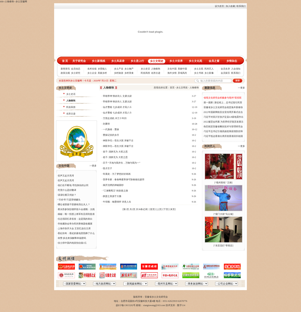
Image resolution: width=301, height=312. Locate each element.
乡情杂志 (231, 61)
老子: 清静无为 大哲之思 (115, 151)
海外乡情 (172, 73)
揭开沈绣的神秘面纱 (113, 185)
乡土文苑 (198, 68)
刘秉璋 (106, 123)
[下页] (166, 209)
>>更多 (93, 165)
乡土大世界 (176, 61)
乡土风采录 (118, 61)
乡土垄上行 (137, 61)
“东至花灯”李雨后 (223, 245)
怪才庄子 (107, 168)
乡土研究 (75, 73)
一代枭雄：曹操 (111, 129)
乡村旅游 (118, 73)
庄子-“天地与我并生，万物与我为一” (121, 162)
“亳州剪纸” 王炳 (223, 182)
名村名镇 (92, 68)
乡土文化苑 (195, 61)
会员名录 (225, 68)
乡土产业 (118, 68)
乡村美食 (129, 73)
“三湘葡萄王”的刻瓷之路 (115, 190)
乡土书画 (198, 73)
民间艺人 (209, 68)
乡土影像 (209, 73)
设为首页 (219, 6)
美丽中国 (182, 68)
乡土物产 (129, 68)
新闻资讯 (65, 68)
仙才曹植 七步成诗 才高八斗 (117, 107)
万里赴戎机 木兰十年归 (115, 118)
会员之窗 (214, 61)
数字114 (181, 305)
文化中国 (172, 68)
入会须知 (235, 68)
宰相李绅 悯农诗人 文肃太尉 (117, 96)
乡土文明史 (156, 61)
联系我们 (241, 6)
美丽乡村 (102, 73)
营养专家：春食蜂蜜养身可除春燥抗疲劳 (123, 179)
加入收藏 (230, 6)
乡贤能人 (102, 68)
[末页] (173, 209)
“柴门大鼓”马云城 (223, 214)
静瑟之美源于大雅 (112, 196)
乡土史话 (145, 68)
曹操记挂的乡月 (111, 135)
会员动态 (75, 68)
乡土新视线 (98, 61)
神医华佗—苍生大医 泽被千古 (118, 140)
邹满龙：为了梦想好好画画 (117, 174)
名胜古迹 (155, 73)
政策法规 (65, 73)
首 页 (65, 61)
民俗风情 (145, 73)
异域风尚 (182, 73)
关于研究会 (79, 61)
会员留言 (225, 73)
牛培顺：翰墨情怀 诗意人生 (117, 201)
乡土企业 (92, 73)
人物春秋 (155, 68)
